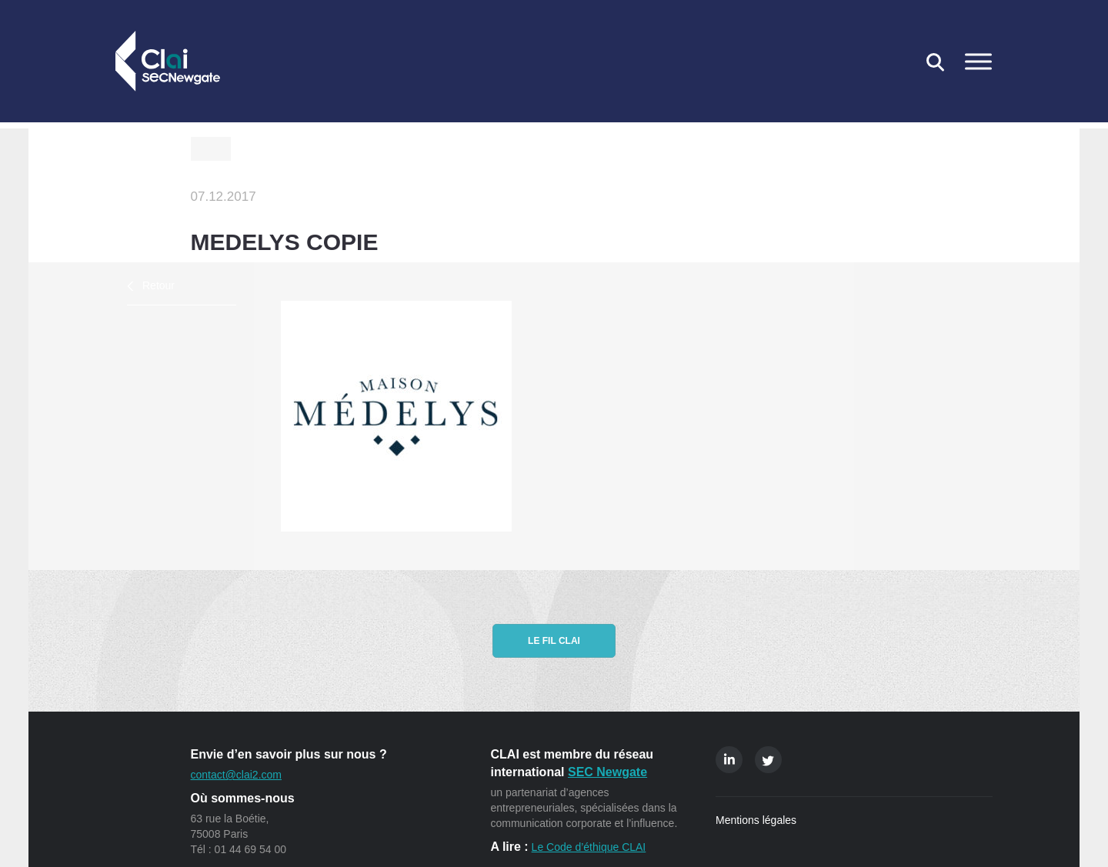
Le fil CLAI (554, 640)
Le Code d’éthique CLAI (589, 847)
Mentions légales (756, 820)
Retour (158, 285)
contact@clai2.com (236, 775)
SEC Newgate (607, 772)
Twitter (768, 759)
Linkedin (729, 759)
